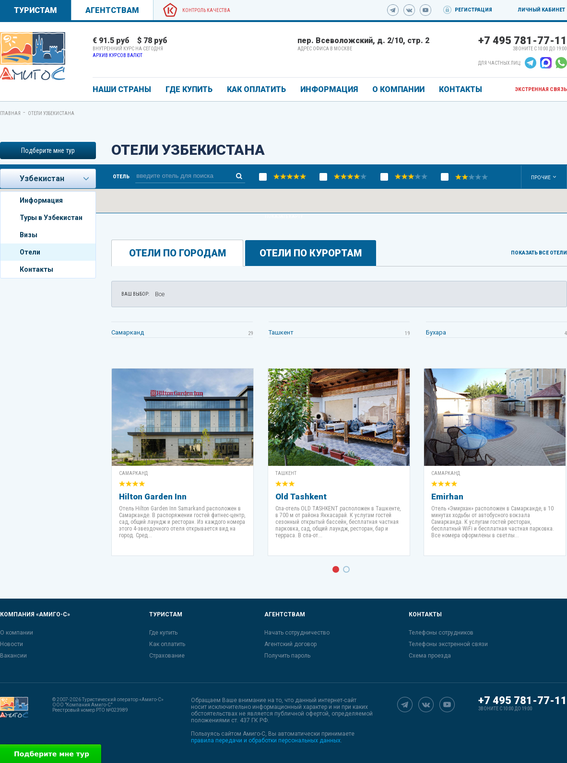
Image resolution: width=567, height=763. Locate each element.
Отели (30, 252)
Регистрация (473, 9)
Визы (28, 235)
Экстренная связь (541, 89)
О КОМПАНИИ (398, 89)
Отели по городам (177, 253)
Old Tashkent (301, 496)
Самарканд (127, 332)
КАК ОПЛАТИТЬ (256, 89)
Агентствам (112, 10)
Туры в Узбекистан (51, 217)
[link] (32, 56)
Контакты (36, 269)
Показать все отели (539, 253)
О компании (16, 632)
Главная (10, 113)
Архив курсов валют (117, 55)
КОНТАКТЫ (460, 89)
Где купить (163, 632)
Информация (41, 200)
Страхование (167, 655)
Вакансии (13, 655)
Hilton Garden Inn (153, 496)
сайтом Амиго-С (243, 733)
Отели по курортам (311, 253)
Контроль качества (206, 10)
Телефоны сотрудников (441, 632)
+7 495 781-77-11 (522, 40)
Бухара (436, 332)
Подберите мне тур (48, 150)
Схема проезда (430, 655)
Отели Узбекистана (51, 113)
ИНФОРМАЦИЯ (329, 89)
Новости (11, 644)
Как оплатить (167, 644)
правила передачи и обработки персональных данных (266, 740)
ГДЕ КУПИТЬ (189, 89)
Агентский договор (290, 644)
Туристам (35, 10)
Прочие (541, 177)
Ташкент (281, 332)
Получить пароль (287, 655)
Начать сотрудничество (297, 632)
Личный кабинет (541, 9)
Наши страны (122, 89)
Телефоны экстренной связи (448, 644)
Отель (121, 176)
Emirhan (447, 496)
